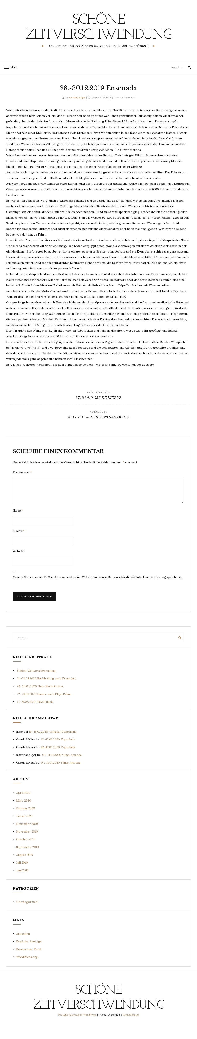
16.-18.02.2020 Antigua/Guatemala (52, 747)
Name (18, 525)
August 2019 (24, 870)
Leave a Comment (124, 112)
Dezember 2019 (27, 839)
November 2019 (27, 846)
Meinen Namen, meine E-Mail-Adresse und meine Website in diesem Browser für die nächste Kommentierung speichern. (97, 592)
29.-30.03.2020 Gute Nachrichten (40, 701)
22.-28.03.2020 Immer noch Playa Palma (44, 709)
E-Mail (18, 546)
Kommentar (22, 487)
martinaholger (77, 112)
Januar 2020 (24, 831)
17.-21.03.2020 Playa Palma (35, 717)
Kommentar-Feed (28, 964)
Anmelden (23, 949)
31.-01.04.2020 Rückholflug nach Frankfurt (46, 693)
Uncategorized (26, 917)
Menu (12, 82)
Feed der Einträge (29, 956)
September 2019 (27, 862)
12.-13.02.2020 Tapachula (58, 754)
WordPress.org (27, 972)
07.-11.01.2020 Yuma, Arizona (62, 770)
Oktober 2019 (25, 854)
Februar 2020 (25, 823)
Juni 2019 (22, 885)
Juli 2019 (22, 877)
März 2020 (23, 815)
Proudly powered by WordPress (77, 1030)
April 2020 (23, 808)
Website (18, 566)
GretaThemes (131, 1030)
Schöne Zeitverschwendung (99, 35)
